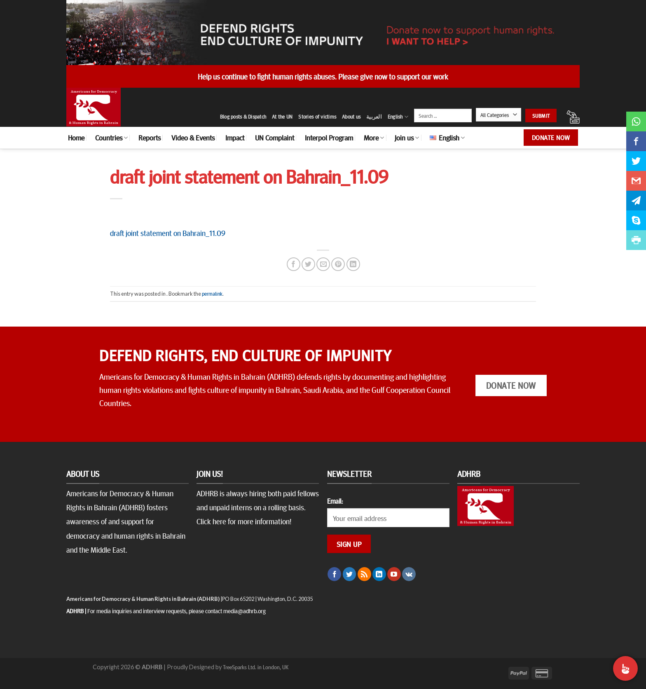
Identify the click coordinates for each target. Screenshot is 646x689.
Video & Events (193, 137)
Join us (407, 137)
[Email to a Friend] (323, 264)
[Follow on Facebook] (334, 574)
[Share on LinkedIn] (353, 264)
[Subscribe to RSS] (364, 574)
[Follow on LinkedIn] (379, 574)
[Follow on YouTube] (394, 574)
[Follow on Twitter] (349, 574)
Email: (335, 501)
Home (76, 137)
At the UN (282, 116)
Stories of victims (317, 116)
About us (351, 116)
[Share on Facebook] (293, 264)
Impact (234, 137)
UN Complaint (274, 137)
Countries (111, 137)
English (398, 117)
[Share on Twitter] (308, 264)
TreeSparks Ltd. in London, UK (255, 667)
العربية (374, 116)
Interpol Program (329, 137)
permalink (212, 293)
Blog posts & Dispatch (243, 116)
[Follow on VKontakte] (409, 574)
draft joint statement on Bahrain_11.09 (167, 232)
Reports (149, 137)
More (374, 137)
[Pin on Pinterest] (338, 264)
